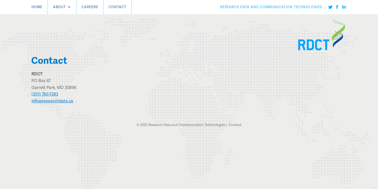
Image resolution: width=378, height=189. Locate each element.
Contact (117, 7)
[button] (62, 7)
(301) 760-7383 (45, 94)
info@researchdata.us (52, 101)
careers (90, 7)
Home (37, 7)
